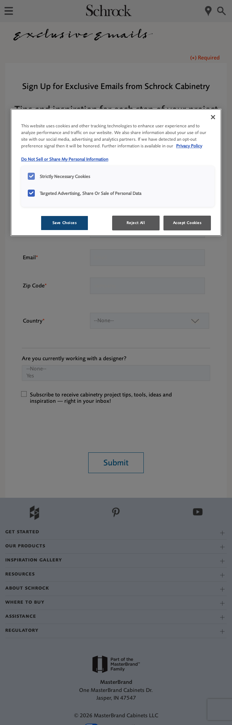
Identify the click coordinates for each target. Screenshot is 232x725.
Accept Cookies (187, 223)
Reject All (136, 223)
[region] (116, 172)
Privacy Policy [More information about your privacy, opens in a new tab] (189, 145)
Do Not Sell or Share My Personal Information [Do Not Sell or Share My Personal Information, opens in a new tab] (64, 159)
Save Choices (64, 223)
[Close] (213, 117)
